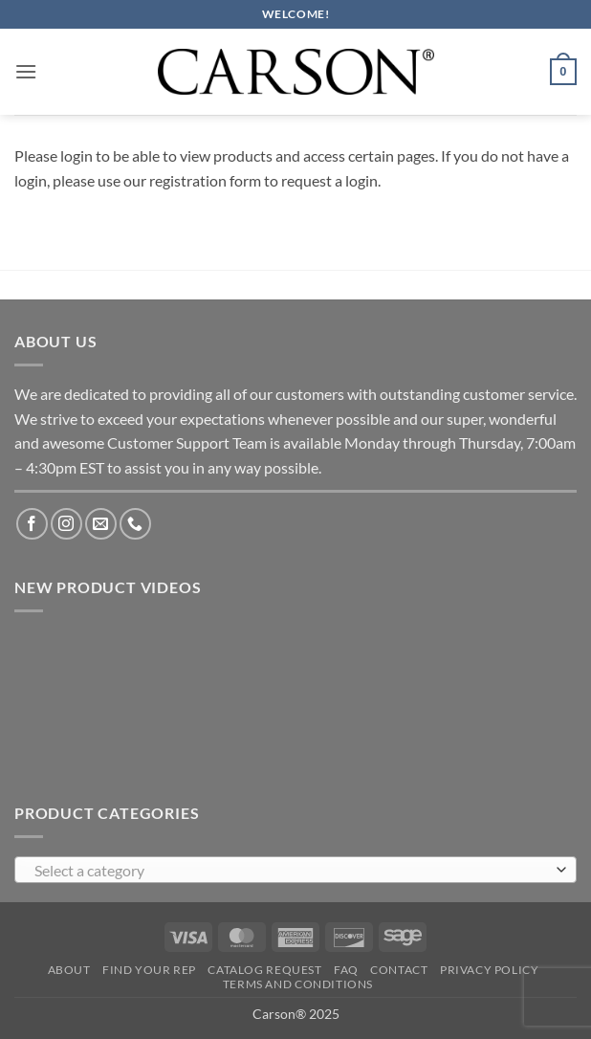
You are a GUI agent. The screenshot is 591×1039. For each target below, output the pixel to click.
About (69, 969)
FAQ (346, 969)
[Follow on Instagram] (66, 524)
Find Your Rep (149, 969)
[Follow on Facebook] (32, 524)
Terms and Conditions (298, 984)
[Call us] (135, 524)
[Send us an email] (101, 524)
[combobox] (295, 869)
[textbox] (291, 870)
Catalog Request (264, 969)
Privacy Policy (489, 969)
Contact (398, 969)
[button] (25, 71)
